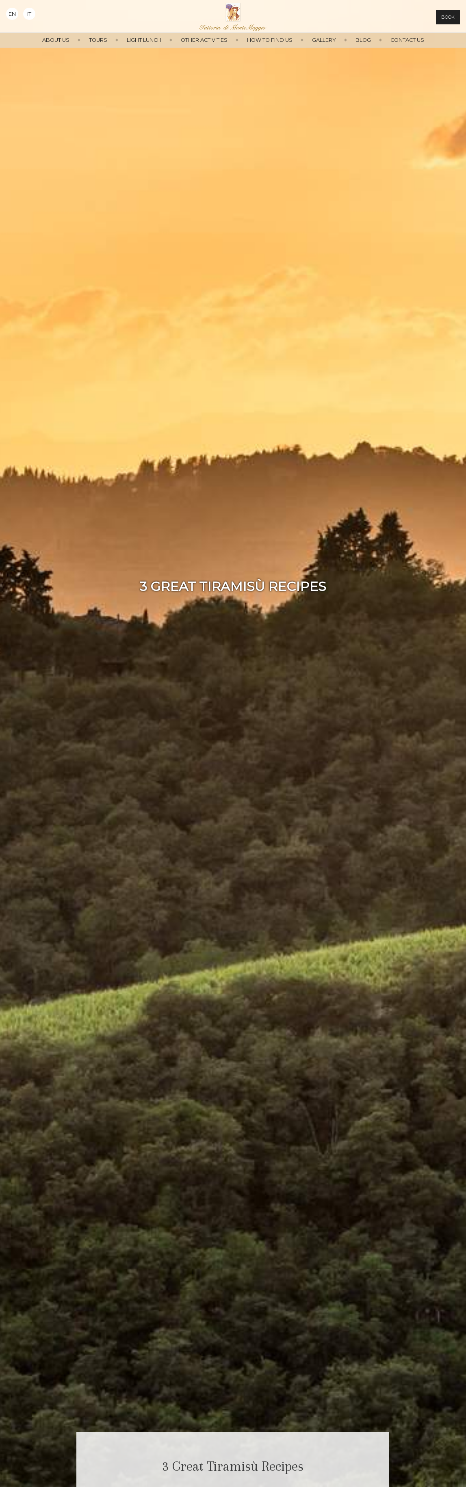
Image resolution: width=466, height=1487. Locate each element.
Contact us (407, 40)
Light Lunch (144, 40)
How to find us (270, 40)
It (29, 14)
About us (55, 40)
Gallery (324, 40)
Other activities (204, 40)
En (12, 14)
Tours (98, 40)
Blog (363, 40)
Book (448, 17)
